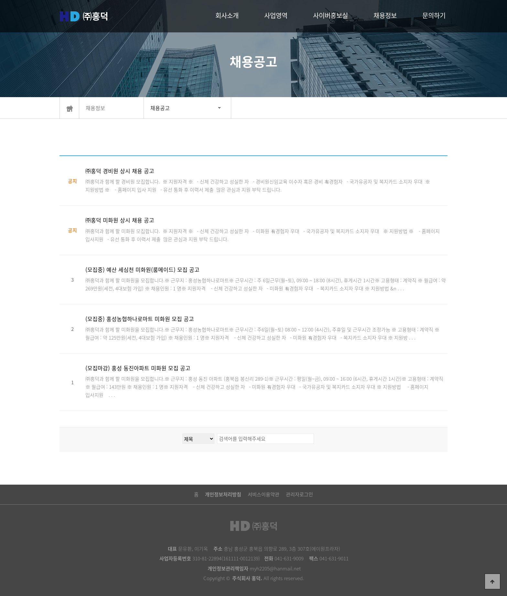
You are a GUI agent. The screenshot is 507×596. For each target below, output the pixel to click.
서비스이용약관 (263, 494)
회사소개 (227, 15)
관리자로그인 (299, 494)
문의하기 (434, 15)
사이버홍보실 (330, 15)
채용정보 (385, 15)
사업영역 (275, 15)
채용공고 (160, 108)
